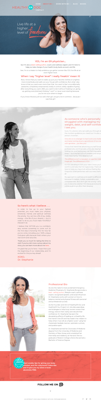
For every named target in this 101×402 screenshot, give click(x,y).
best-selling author (39, 65)
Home (38, 4)
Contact (40, 10)
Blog (75, 4)
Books (83, 4)
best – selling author (56, 292)
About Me (47, 4)
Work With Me (62, 4)
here (47, 245)
